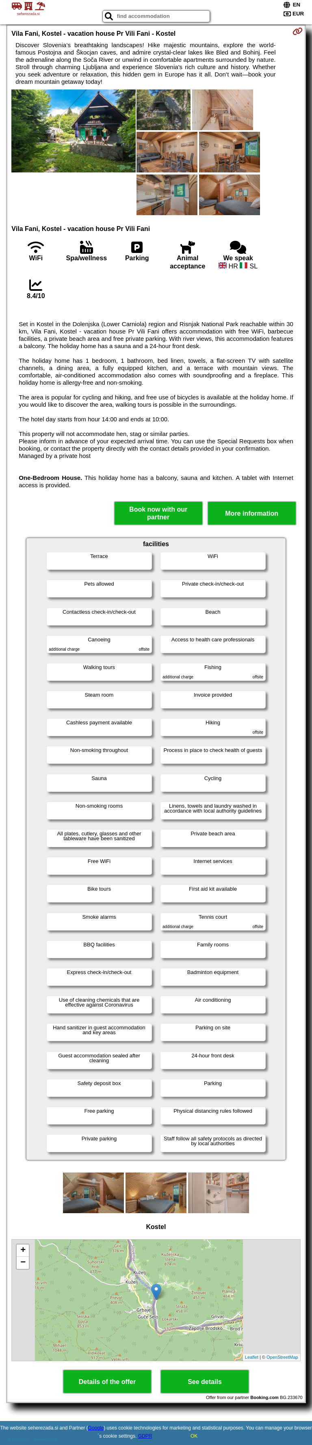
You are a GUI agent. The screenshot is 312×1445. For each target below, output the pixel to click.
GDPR (145, 1436)
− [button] (23, 1263)
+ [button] (23, 1250)
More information (251, 513)
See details (205, 1381)
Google (96, 1428)
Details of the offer (107, 1381)
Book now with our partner (158, 513)
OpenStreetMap (282, 1357)
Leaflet (251, 1357)
